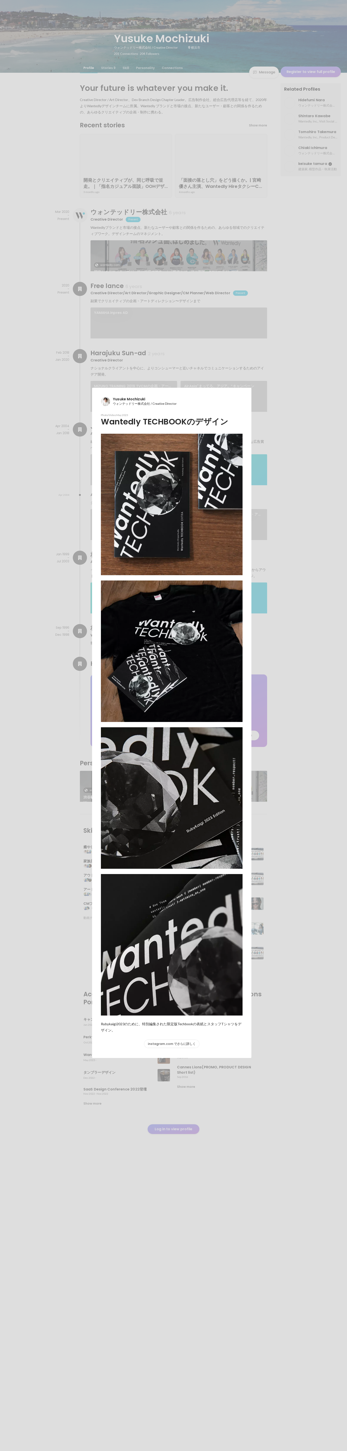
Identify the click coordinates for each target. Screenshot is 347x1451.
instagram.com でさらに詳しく (172, 1044)
